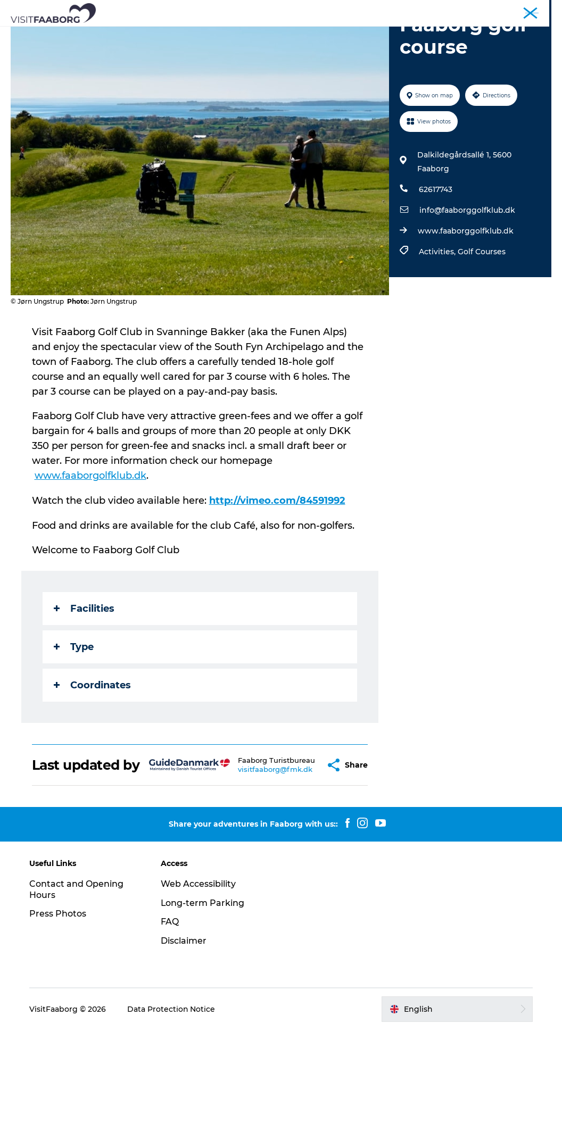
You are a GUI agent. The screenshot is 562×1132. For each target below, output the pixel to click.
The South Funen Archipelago (350, 34)
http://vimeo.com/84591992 (277, 588)
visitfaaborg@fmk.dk (249, 868)
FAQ (170, 1024)
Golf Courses (482, 339)
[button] (298, 859)
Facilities (84, 695)
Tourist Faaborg (389, 10)
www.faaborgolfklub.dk (90, 563)
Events (355, 45)
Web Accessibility (198, 985)
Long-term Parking (203, 1005)
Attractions (251, 34)
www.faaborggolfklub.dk (466, 318)
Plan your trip (299, 45)
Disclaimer (183, 1043)
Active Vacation (224, 45)
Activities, (438, 339)
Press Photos (58, 1016)
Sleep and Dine (182, 34)
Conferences (444, 10)
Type (74, 733)
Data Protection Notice (172, 1111)
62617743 (435, 277)
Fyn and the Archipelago (512, 10)
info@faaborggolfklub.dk (467, 298)
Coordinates (92, 772)
